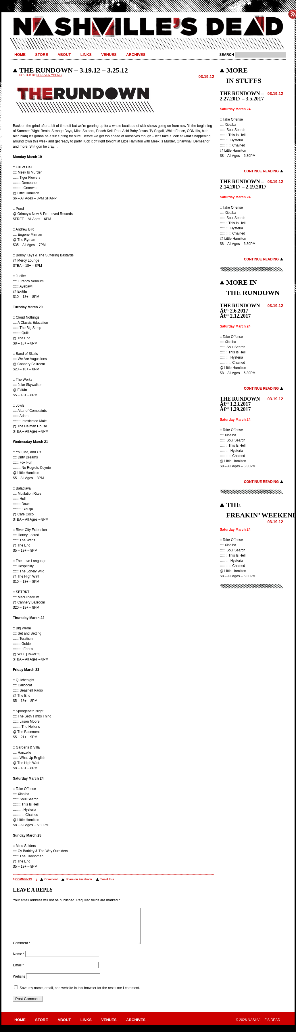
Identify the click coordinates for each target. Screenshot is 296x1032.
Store (41, 54)
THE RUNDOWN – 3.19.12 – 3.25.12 (73, 70)
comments (23, 879)
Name (18, 961)
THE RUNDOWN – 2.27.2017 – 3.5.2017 (242, 96)
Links (86, 54)
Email (18, 972)
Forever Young (49, 75)
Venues (108, 54)
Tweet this (107, 879)
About (64, 54)
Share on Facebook (79, 879)
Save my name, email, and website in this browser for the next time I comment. (80, 995)
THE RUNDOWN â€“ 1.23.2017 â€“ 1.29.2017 (240, 404)
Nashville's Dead (148, 26)
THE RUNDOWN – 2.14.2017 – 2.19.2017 (243, 184)
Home (20, 54)
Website (19, 983)
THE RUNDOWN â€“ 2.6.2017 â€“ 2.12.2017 (240, 311)
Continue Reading (261, 171)
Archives (135, 54)
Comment (50, 879)
